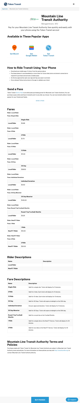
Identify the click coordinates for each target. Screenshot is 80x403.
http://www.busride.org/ (61, 350)
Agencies (5, 9)
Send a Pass (19, 92)
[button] (73, 4)
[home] (13, 4)
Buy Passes (40, 400)
